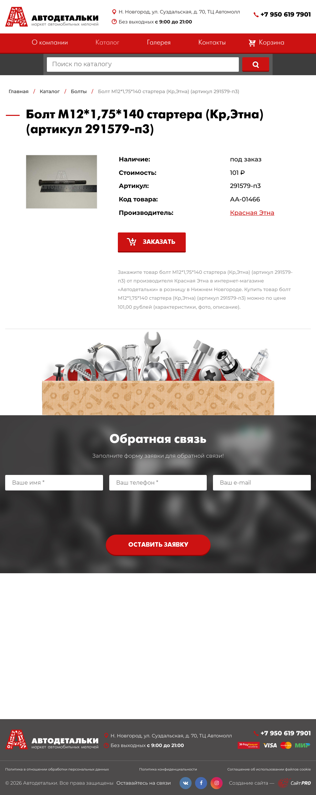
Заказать (159, 242)
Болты (79, 91)
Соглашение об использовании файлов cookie (269, 769)
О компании (50, 43)
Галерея (159, 43)
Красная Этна (252, 213)
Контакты (212, 43)
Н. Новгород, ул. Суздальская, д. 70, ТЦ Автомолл (179, 12)
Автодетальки (40, 783)
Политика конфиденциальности (168, 769)
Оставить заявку (158, 545)
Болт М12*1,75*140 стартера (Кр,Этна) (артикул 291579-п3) (168, 91)
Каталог (107, 43)
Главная (19, 91)
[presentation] (158, 510)
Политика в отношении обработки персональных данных (57, 769)
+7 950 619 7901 (286, 14)
